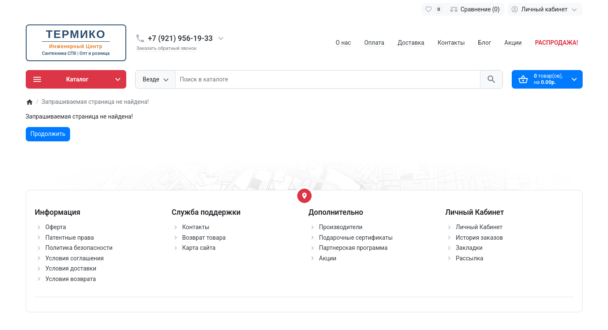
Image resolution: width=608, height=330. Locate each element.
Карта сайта (199, 247)
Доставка (411, 42)
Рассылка (469, 258)
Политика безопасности (79, 247)
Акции (513, 42)
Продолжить (47, 133)
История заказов (479, 237)
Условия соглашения (75, 258)
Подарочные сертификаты (356, 237)
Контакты (450, 42)
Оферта (56, 227)
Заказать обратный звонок (166, 48)
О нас (343, 42)
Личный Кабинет (479, 227)
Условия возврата (71, 279)
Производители (341, 227)
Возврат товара (204, 237)
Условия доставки (71, 268)
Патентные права (70, 237)
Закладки (469, 247)
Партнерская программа (353, 247)
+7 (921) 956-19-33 (180, 38)
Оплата (374, 42)
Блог (484, 42)
